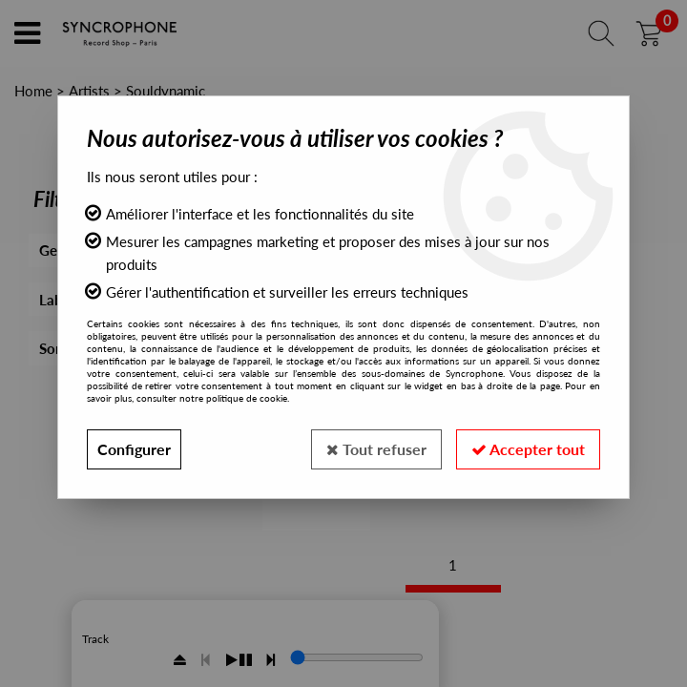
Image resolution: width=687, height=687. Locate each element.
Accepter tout (528, 449)
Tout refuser (376, 449)
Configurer (134, 449)
